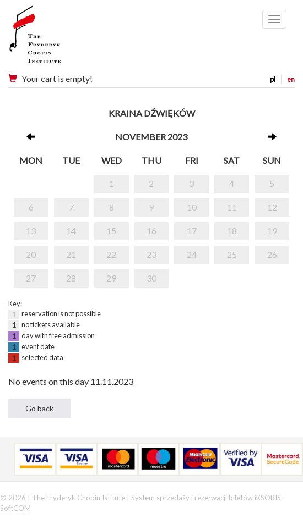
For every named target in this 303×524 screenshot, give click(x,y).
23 (151, 254)
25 (232, 254)
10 (192, 207)
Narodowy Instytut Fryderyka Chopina (56, 38)
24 (192, 254)
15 (111, 230)
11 (232, 207)
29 (111, 278)
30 (151, 278)
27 (31, 278)
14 (71, 230)
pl (272, 79)
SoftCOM (15, 508)
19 (272, 230)
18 (232, 230)
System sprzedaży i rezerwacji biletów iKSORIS (206, 497)
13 (31, 230)
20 (31, 254)
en (291, 79)
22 (111, 254)
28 (71, 278)
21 (71, 254)
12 (272, 207)
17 (192, 230)
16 (151, 230)
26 (272, 254)
